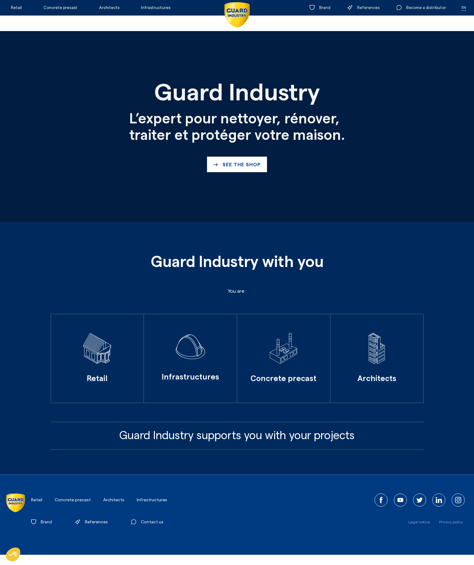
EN (464, 7)
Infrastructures (155, 8)
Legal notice (419, 522)
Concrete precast (60, 8)
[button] (13, 554)
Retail (16, 8)
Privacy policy (451, 522)
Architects (109, 8)
